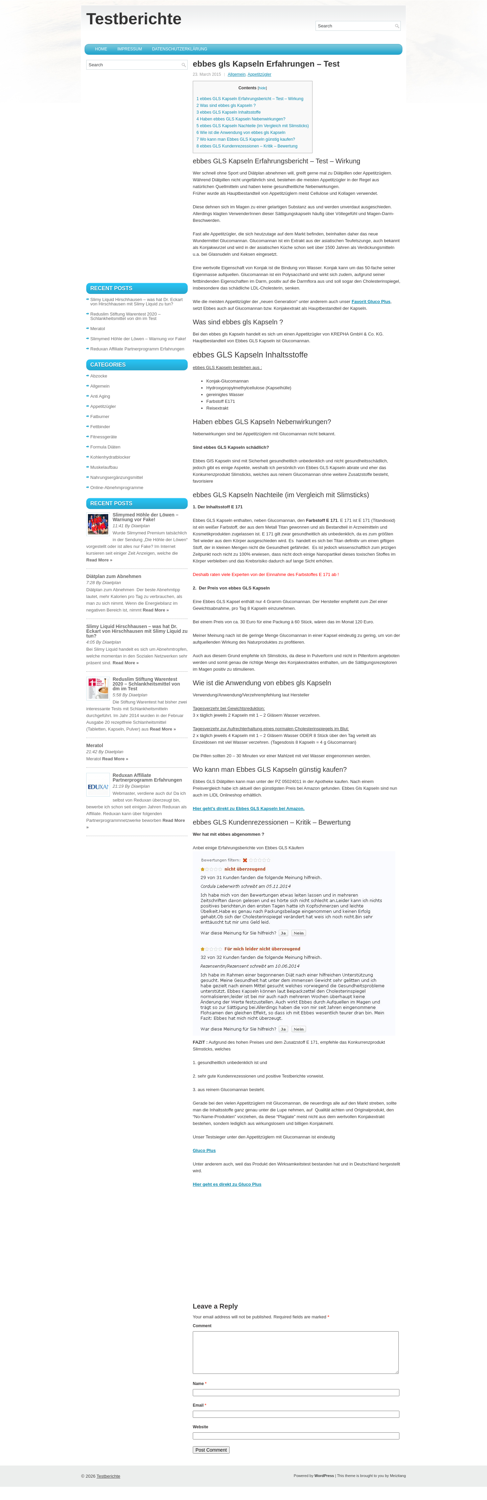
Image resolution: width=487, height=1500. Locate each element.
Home (101, 49)
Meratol (97, 328)
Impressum (129, 49)
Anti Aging (100, 396)
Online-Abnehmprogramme (116, 487)
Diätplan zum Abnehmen (113, 576)
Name (200, 1391)
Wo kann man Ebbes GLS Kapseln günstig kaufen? (245, 139)
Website (200, 1435)
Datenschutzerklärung (179, 49)
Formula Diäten (105, 446)
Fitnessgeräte (103, 436)
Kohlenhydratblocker (110, 457)
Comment (202, 1325)
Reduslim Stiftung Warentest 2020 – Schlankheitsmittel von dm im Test (125, 316)
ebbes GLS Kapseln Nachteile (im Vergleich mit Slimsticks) (252, 125)
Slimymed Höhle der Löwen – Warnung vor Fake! (138, 338)
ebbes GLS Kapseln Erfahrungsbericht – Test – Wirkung (249, 98)
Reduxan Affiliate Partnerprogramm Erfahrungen (137, 348)
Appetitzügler (259, 74)
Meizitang (398, 1484)
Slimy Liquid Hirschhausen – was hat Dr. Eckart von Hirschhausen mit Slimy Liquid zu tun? (136, 301)
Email (199, 1413)
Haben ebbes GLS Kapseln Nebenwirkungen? (240, 119)
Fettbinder (100, 426)
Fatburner (99, 416)
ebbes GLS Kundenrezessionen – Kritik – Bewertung (247, 146)
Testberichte (134, 19)
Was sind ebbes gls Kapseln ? (226, 105)
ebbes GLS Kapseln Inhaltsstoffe (228, 112)
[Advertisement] (297, 1255)
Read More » (99, 559)
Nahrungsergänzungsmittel (116, 477)
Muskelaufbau (104, 467)
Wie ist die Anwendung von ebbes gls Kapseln (240, 132)
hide (262, 88)
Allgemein (237, 74)
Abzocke (98, 375)
